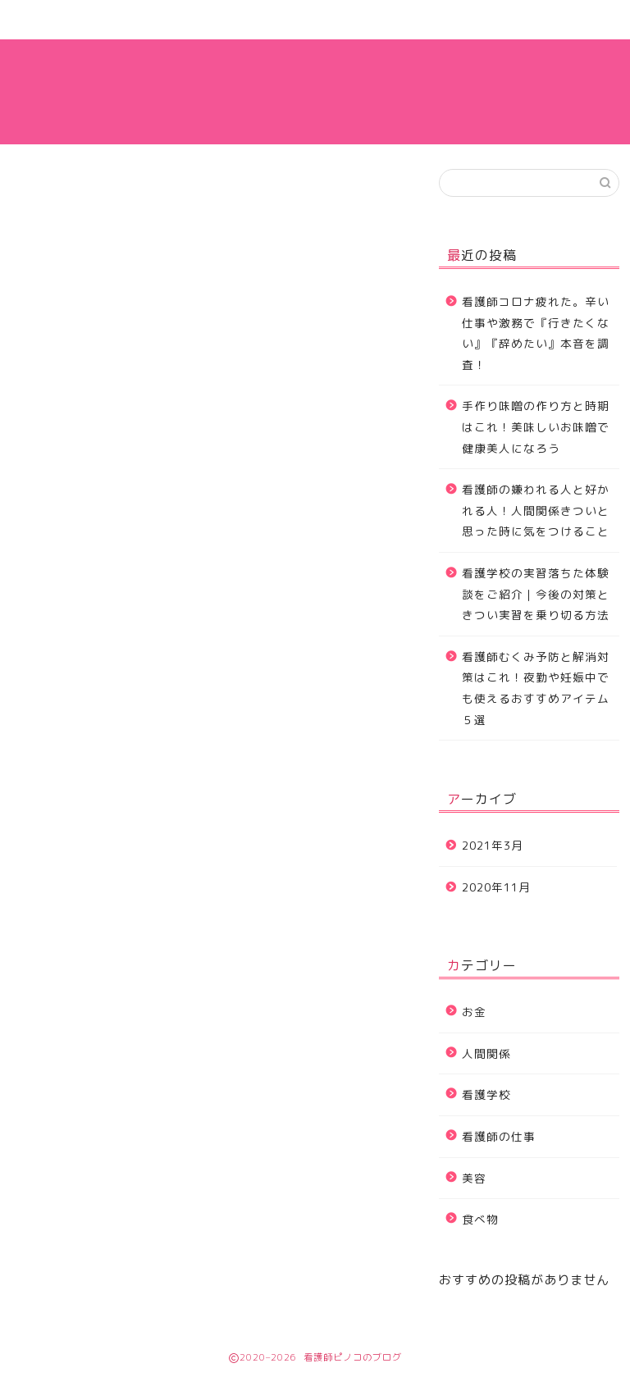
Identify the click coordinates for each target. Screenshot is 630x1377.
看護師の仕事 (554, 19)
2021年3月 (492, 845)
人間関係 (486, 1053)
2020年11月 (496, 887)
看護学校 (486, 1094)
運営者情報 (434, 19)
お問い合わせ (315, 19)
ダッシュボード (346, 868)
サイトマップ (196, 19)
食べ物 (480, 1219)
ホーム (76, 19)
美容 (474, 1178)
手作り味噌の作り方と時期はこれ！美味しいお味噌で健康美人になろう (535, 426)
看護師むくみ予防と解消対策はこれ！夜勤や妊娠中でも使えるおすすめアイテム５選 (535, 688)
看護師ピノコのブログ (315, 91)
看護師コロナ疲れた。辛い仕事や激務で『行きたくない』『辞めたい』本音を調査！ (535, 333)
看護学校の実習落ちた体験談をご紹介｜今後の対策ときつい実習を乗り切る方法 (535, 593)
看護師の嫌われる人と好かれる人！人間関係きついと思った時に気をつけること (535, 510)
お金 (474, 1011)
